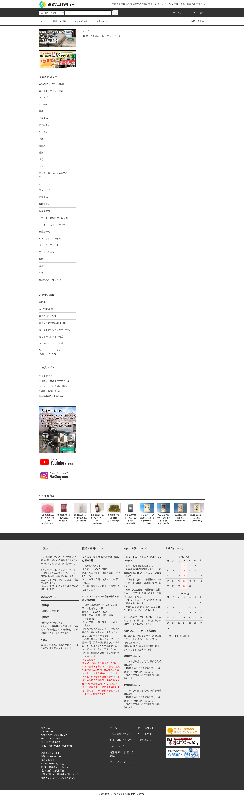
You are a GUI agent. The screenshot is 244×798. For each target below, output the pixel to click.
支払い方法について (120, 734)
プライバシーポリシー (122, 762)
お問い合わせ (195, 21)
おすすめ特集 (79, 21)
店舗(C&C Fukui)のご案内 (51, 396)
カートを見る (144, 734)
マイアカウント (145, 728)
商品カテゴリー (58, 21)
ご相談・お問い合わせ (50, 391)
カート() (196, 13)
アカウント (176, 13)
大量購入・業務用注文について (54, 381)
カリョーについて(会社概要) (53, 386)
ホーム (43, 21)
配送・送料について (120, 740)
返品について (117, 746)
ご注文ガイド (98, 21)
